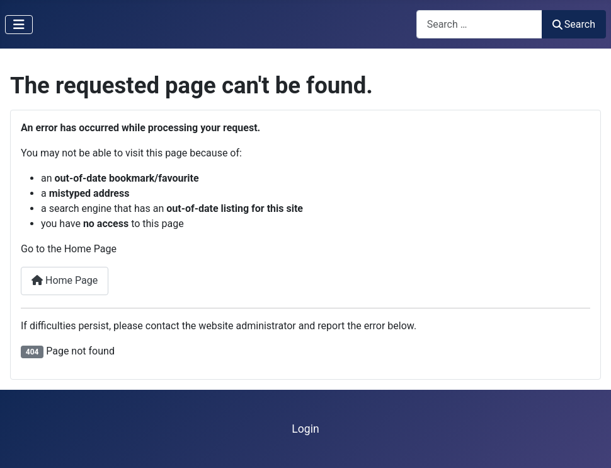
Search (573, 24)
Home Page (64, 280)
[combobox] (479, 24)
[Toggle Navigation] (19, 24)
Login (305, 429)
